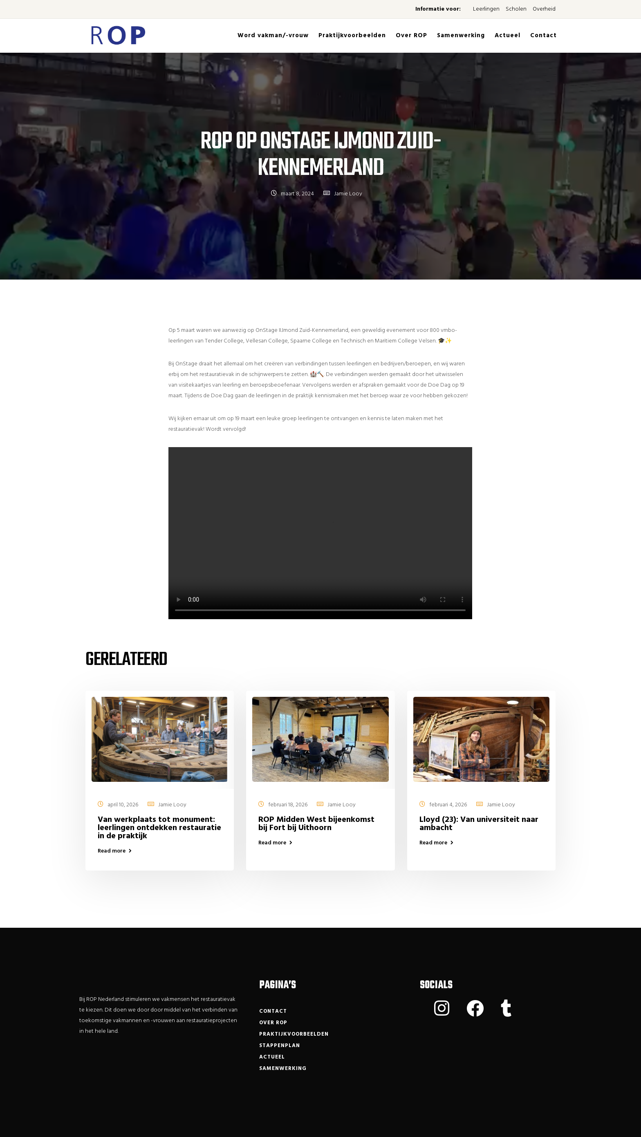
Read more (112, 851)
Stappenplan (279, 1045)
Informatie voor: (438, 9)
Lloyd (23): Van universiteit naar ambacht (478, 824)
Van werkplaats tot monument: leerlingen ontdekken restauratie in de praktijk (159, 828)
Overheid (544, 9)
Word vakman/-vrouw (273, 35)
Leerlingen (486, 9)
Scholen (516, 9)
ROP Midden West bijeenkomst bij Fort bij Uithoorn (316, 824)
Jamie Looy (348, 194)
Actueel (507, 35)
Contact (543, 35)
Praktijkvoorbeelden (352, 35)
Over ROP (411, 35)
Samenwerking (461, 35)
